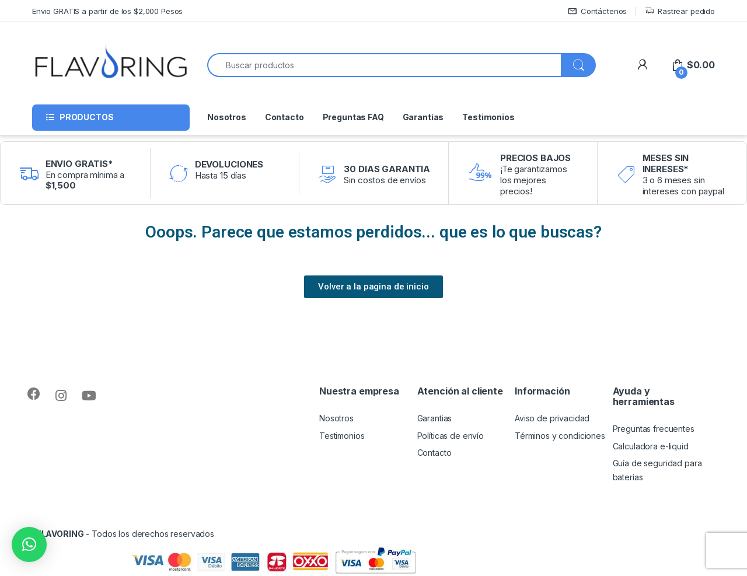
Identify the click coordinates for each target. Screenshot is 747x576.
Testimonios (488, 117)
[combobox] (384, 65)
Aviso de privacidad (552, 418)
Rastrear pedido (680, 11)
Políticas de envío (450, 436)
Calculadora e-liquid (651, 446)
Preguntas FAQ (353, 117)
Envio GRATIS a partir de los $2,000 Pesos (107, 11)
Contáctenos (597, 11)
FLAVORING (60, 534)
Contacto (284, 117)
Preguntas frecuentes (653, 429)
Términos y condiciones (560, 436)
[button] (29, 544)
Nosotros (226, 117)
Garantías (423, 117)
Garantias (434, 418)
